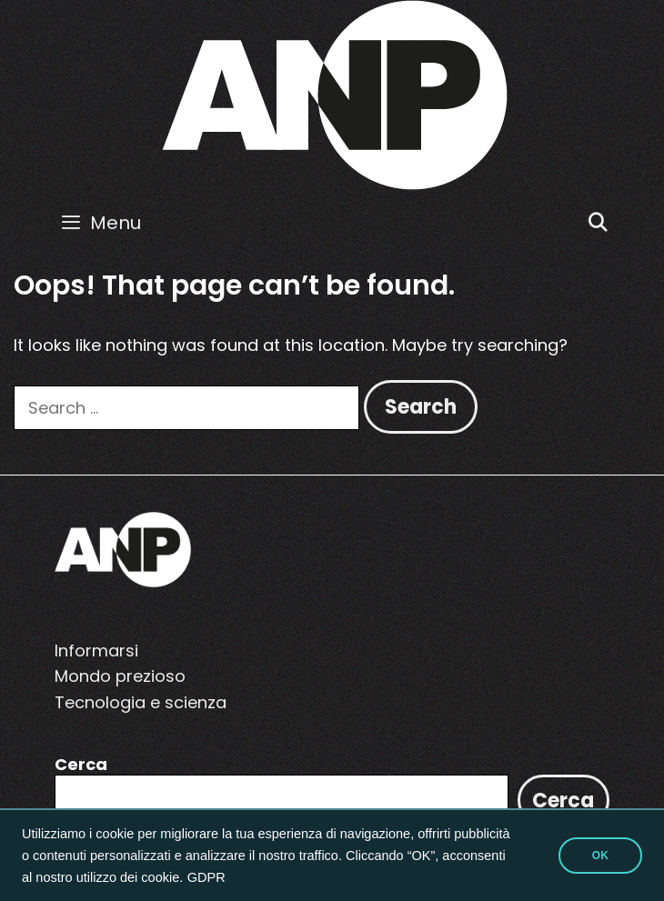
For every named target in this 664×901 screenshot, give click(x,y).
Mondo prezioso (120, 676)
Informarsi (96, 650)
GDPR (206, 877)
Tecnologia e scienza (140, 702)
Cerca (81, 764)
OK (600, 855)
